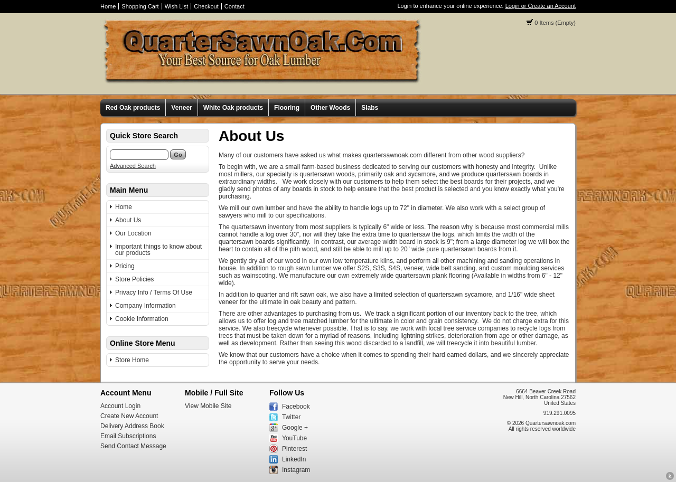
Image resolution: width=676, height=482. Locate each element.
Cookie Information (141, 319)
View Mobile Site (208, 406)
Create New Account (129, 416)
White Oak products (233, 107)
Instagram (296, 470)
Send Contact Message (133, 446)
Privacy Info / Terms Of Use (153, 292)
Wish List (177, 6)
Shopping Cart (139, 6)
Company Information (145, 305)
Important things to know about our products (158, 250)
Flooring (286, 107)
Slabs (369, 107)
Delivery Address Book (132, 426)
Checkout (206, 6)
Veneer (181, 107)
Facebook (296, 406)
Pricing (125, 266)
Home (108, 6)
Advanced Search (133, 166)
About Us (128, 220)
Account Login (120, 406)
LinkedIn (294, 459)
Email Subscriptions (128, 436)
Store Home (132, 360)
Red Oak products (133, 107)
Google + (295, 427)
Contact (234, 6)
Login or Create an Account (540, 6)
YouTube (294, 438)
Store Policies (134, 279)
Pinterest (294, 448)
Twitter (291, 417)
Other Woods (330, 107)
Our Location (133, 233)
